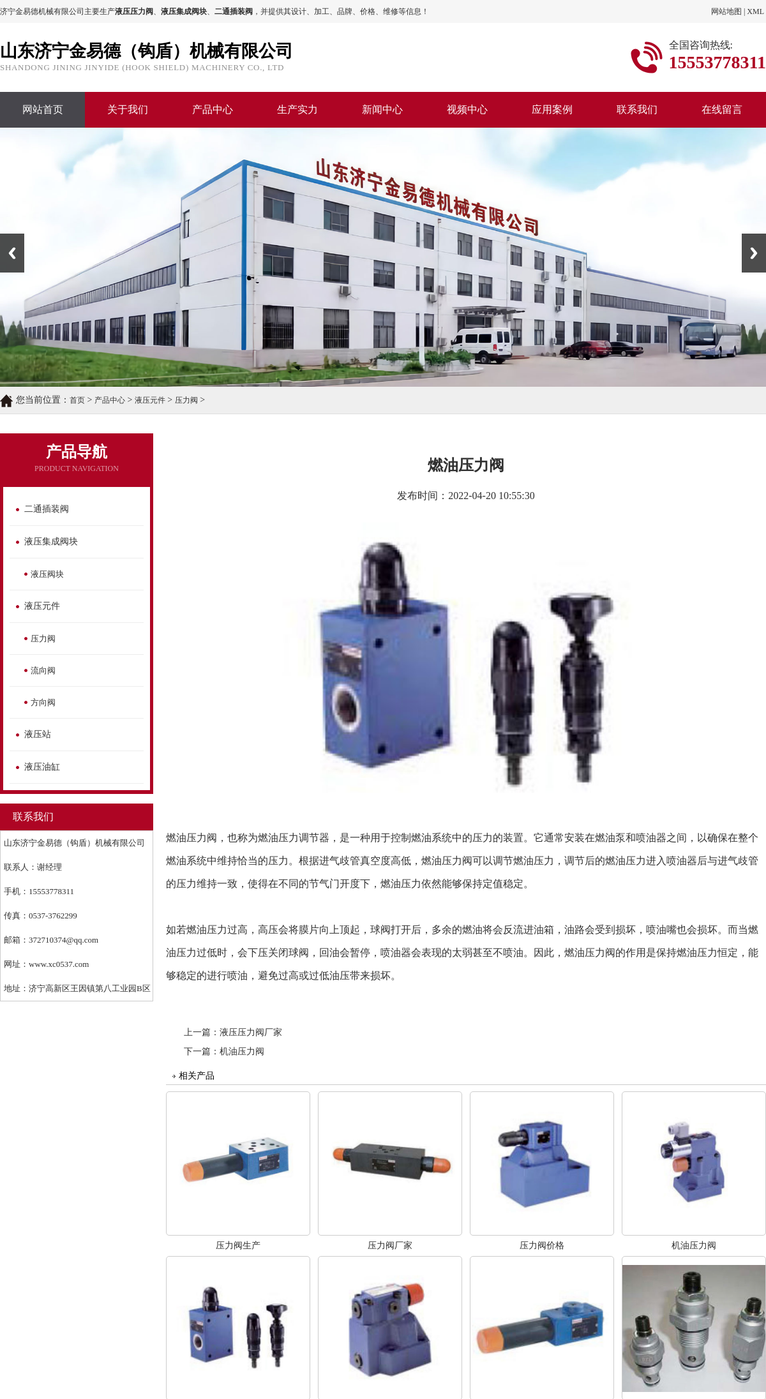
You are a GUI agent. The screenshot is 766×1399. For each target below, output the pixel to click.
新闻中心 (382, 109)
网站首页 (42, 109)
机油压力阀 (242, 1051)
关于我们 (127, 109)
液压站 (37, 734)
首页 (77, 400)
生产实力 (297, 109)
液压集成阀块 (51, 541)
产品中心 (212, 109)
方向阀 (43, 702)
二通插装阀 (46, 509)
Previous (12, 253)
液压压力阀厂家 (251, 1032)
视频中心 (467, 109)
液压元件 (150, 400)
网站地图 (726, 11)
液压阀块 (47, 574)
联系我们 (637, 109)
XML (755, 11)
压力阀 (186, 400)
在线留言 (722, 109)
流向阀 (43, 670)
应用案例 (552, 109)
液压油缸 (42, 767)
